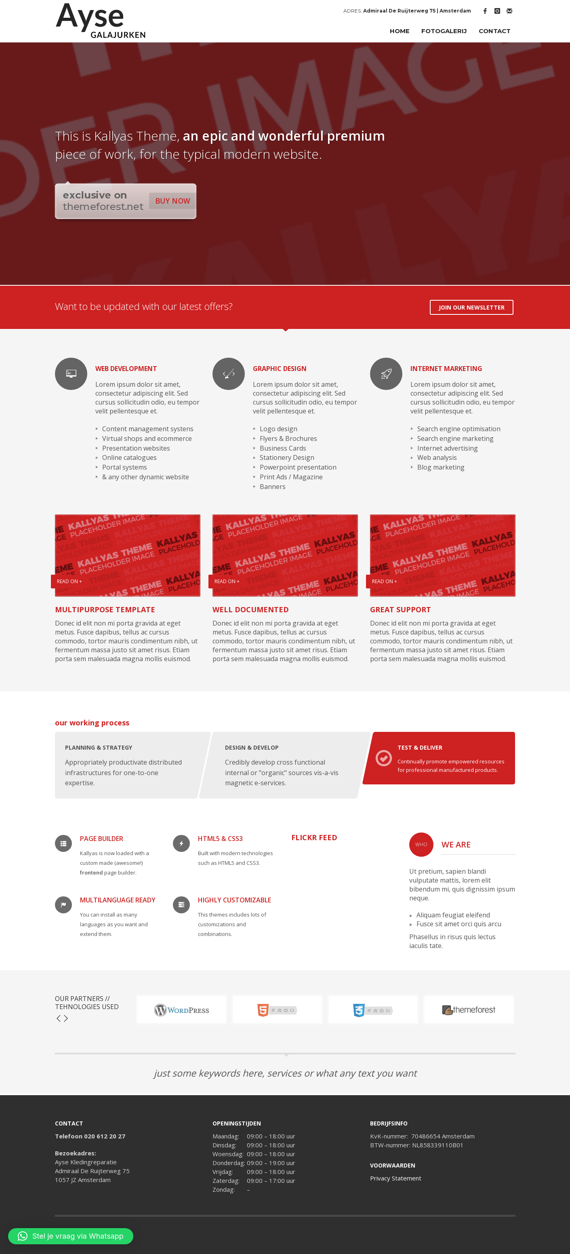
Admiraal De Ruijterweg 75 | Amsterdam (417, 11)
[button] (70, 1236)
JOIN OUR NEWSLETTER (472, 307)
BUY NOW (173, 200)
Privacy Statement (395, 1178)
